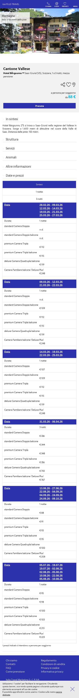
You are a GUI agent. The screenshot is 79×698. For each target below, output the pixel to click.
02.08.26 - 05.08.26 (51, 572)
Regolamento (48, 660)
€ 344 (42, 444)
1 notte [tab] (39, 191)
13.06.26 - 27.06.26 (51, 488)
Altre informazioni (18, 166)
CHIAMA (48, 2)
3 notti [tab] (39, 198)
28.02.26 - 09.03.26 (51, 205)
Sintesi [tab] (39, 184)
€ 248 (42, 273)
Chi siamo (11, 660)
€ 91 (41, 521)
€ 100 (42, 547)
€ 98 (42, 601)
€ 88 (42, 512)
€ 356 (42, 462)
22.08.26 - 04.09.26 (51, 491)
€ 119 (42, 264)
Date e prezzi (15, 175)
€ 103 (42, 619)
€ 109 (42, 308)
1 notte (43, 220)
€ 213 (42, 628)
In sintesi (12, 119)
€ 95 (42, 539)
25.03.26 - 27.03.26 (51, 215)
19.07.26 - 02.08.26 (51, 568)
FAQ (8, 668)
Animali (11, 157)
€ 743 (42, 470)
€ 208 (42, 556)
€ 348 (42, 453)
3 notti (43, 427)
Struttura (12, 139)
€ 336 (42, 435)
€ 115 (42, 255)
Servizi (10, 148)
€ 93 (42, 530)
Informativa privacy (52, 671)
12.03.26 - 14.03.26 (51, 208)
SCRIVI (56, 2)
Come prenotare (15, 671)
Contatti (10, 664)
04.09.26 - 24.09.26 (51, 495)
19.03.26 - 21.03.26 (51, 212)
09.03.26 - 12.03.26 (51, 282)
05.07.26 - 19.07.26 (51, 565)
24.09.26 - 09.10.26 (51, 498)
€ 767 (42, 479)
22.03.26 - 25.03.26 (51, 355)
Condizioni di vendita (53, 664)
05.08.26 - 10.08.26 (51, 579)
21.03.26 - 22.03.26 (51, 285)
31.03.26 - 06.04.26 (51, 421)
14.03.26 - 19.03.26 (51, 351)
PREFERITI (65, 2)
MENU (75, 3)
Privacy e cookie (50, 668)
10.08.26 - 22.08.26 (51, 575)
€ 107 (42, 369)
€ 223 (42, 637)
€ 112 (42, 247)
